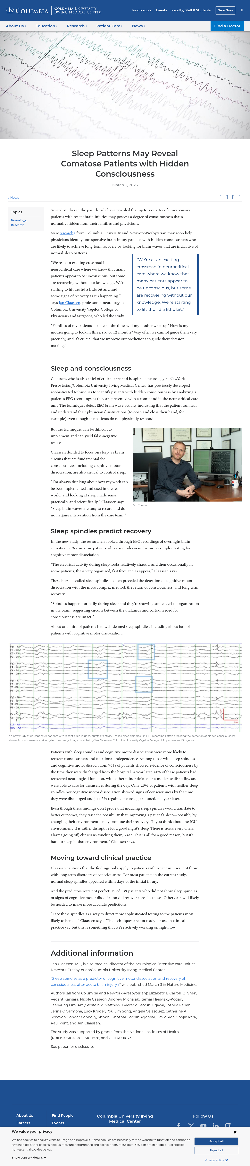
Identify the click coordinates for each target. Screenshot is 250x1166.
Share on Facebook (220, 187)
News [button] (132, 26)
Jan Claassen (69, 292)
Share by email (239, 187)
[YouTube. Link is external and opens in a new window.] (203, 1110)
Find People (146, 10)
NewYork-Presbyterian (153, 1078)
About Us (24, 1099)
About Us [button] (16, 26)
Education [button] (45, 26)
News (14, 187)
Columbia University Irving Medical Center (100, 1076)
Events (165, 10)
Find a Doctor (228, 26)
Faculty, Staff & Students (193, 10)
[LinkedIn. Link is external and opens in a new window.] (216, 1110)
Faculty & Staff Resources (64, 1116)
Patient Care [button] (105, 26)
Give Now (226, 10)
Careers (22, 1107)
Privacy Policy (216, 1160)
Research (32, 210)
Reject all (216, 1150)
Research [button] (74, 26)
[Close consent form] (235, 1132)
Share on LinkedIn (233, 187)
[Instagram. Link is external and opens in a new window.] (228, 1110)
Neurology (18, 210)
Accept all (216, 1141)
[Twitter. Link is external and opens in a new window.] (191, 1110)
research (67, 223)
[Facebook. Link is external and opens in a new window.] (178, 1110)
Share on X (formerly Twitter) (226, 187)
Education (24, 1121)
